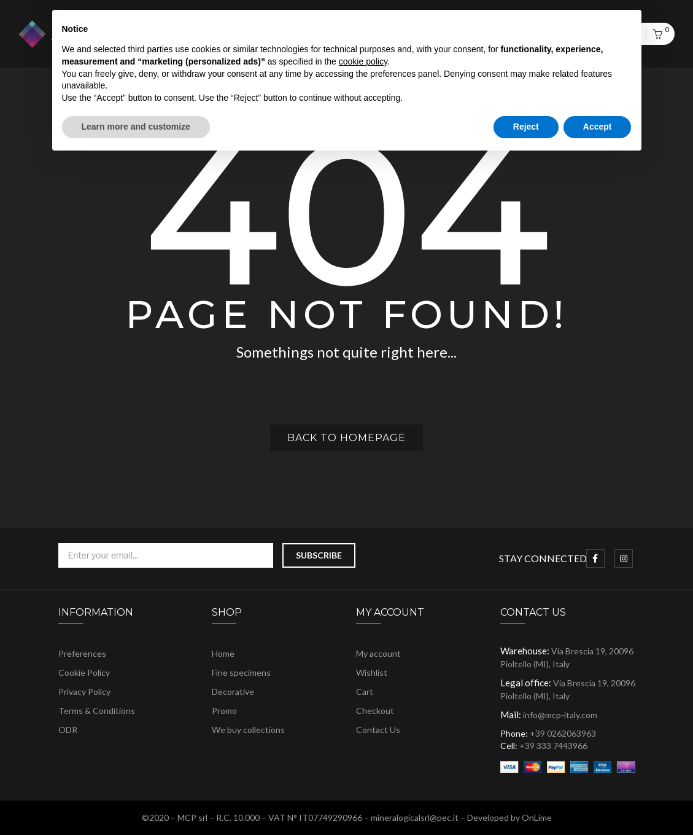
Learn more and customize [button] (136, 126)
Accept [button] (597, 126)
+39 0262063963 (563, 733)
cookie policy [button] (363, 61)
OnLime (537, 817)
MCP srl (192, 817)
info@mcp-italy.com (560, 715)
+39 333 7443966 (553, 745)
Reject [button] (526, 126)
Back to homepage (346, 438)
